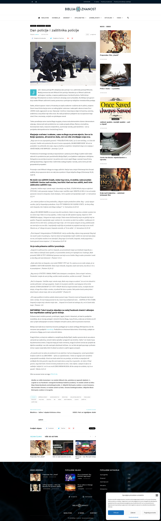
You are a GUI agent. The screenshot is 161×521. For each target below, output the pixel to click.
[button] (157, 495)
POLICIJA (54, 374)
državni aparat (42, 397)
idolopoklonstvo (75, 397)
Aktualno (109, 18)
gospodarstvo (54, 397)
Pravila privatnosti (133, 517)
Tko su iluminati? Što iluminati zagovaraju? (84, 475)
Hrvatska (65, 397)
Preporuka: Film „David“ (37, 457)
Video (120, 18)
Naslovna (68, 513)
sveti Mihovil (68, 399)
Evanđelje (56, 18)
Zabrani (133, 513)
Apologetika (80, 18)
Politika (48, 25)
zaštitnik (34, 402)
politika (41, 399)
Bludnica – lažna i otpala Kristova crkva (45, 412)
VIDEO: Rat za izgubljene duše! (84, 412)
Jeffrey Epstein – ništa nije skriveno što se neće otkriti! (52, 485)
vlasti (77, 399)
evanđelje (50, 329)
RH (54, 399)
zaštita (83, 399)
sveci (59, 399)
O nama (96, 1)
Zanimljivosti (95, 18)
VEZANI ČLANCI (36, 437)
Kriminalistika (46, 488)
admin (37, 34)
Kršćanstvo (113, 489)
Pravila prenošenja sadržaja (122, 1)
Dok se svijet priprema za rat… (62, 457)
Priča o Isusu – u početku (110, 89)
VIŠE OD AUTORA (51, 437)
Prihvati (116, 513)
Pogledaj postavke (150, 513)
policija (33, 399)
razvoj (49, 399)
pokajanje (87, 397)
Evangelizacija (57, 454)
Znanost (67, 18)
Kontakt (93, 513)
